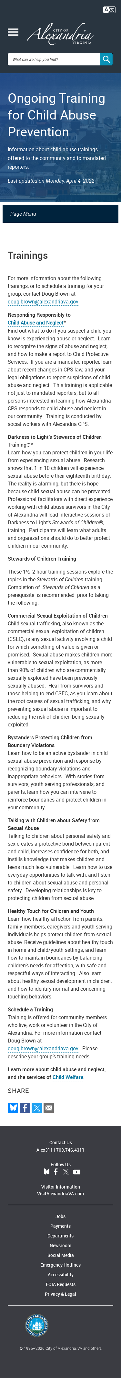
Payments (60, 1226)
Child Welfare (68, 1077)
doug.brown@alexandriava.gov (43, 301)
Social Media (60, 1255)
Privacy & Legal (60, 1294)
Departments (60, 1236)
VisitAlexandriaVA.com (60, 1193)
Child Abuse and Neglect (36, 322)
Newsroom (60, 1245)
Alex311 (44, 1150)
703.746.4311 (70, 1150)
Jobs (60, 1216)
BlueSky (46, 1172)
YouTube (76, 1172)
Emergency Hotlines (60, 1265)
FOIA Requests (61, 1284)
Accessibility (61, 1274)
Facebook (55, 1172)
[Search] (106, 59)
